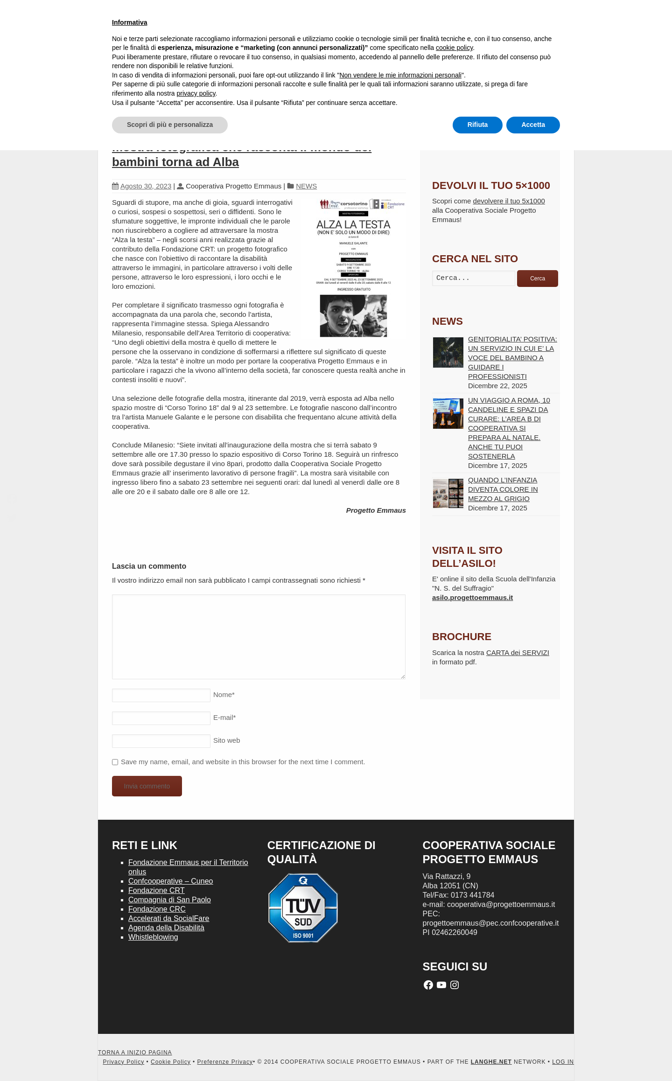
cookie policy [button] (454, 47)
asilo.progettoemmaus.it (472, 597)
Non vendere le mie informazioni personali (400, 75)
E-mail (224, 717)
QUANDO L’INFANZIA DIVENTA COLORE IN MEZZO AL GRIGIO (503, 489)
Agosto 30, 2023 (141, 186)
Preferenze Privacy (225, 1062)
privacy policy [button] (196, 93)
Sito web (226, 740)
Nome (224, 694)
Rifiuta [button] (478, 124)
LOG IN (563, 1062)
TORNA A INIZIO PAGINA (135, 1052)
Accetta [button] (533, 124)
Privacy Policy (123, 1062)
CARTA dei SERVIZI (517, 652)
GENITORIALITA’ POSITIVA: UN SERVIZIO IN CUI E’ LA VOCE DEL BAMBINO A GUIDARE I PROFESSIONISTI (512, 357)
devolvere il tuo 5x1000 (509, 201)
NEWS (306, 186)
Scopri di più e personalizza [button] (170, 124)
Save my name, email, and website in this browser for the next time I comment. (243, 762)
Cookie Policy (171, 1062)
